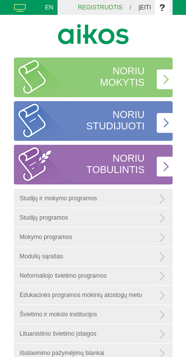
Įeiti (144, 7)
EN (49, 7)
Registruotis (100, 7)
